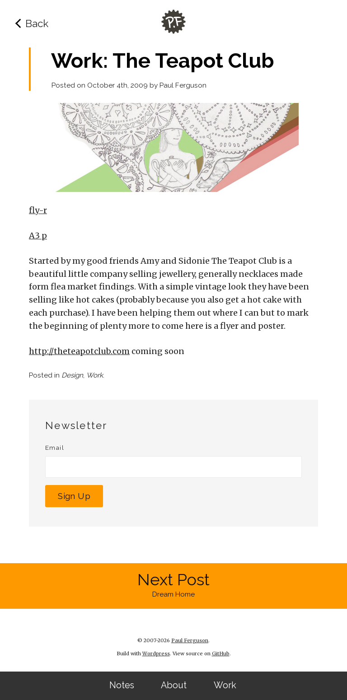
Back (36, 23)
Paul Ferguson (182, 85)
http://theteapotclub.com (79, 351)
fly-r (38, 210)
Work (225, 685)
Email (54, 447)
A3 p (38, 235)
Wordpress (156, 653)
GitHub (221, 653)
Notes (121, 685)
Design (72, 375)
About (174, 685)
